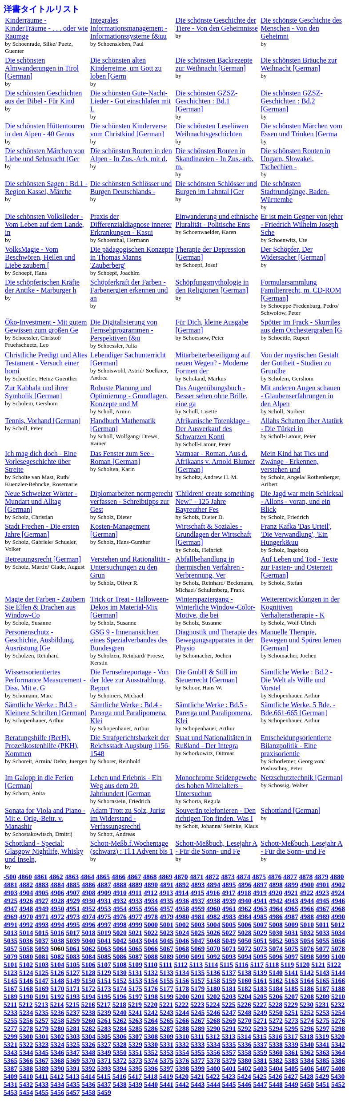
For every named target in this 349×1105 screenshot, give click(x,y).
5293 (260, 1028)
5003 (198, 924)
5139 (260, 972)
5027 (229, 932)
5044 (151, 940)
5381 (260, 1060)
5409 (10, 1076)
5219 (135, 1004)
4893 (198, 884)
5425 (260, 1076)
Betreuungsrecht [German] (43, 559)
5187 (322, 988)
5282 (88, 1028)
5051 (260, 940)
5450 (307, 1084)
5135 (198, 972)
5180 (213, 988)
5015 (41, 932)
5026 (213, 932)
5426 (275, 1076)
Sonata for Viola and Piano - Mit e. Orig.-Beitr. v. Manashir (45, 818)
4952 (88, 908)
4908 (88, 892)
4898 (276, 884)
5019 (104, 932)
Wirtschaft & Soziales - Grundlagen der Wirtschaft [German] (214, 534)
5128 (88, 972)
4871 (197, 876)
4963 (260, 908)
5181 (229, 988)
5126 (57, 972)
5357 (229, 1052)
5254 (338, 1012)
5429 (322, 1076)
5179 (198, 988)
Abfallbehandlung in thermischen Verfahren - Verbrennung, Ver (210, 567)
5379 (229, 1060)
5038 (57, 940)
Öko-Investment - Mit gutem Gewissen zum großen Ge (46, 326)
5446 (244, 1084)
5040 (88, 940)
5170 (57, 988)
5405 (291, 1068)
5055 (322, 940)
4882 (26, 884)
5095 (260, 956)
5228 (275, 1004)
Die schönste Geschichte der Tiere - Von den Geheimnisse (217, 24)
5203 (229, 996)
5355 (198, 1052)
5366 (26, 1060)
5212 (25, 1004)
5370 (88, 1060)
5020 (120, 932)
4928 (57, 900)
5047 (198, 940)
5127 (73, 972)
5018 (88, 932)
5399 (198, 1068)
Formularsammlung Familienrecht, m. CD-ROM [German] (301, 290)
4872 (212, 876)
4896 (244, 884)
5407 (322, 1068)
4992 (26, 924)
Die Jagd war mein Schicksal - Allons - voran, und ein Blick (302, 501)
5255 (10, 1020)
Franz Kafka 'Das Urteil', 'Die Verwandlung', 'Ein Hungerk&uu (296, 534)
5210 (338, 996)
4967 (322, 908)
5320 (338, 1036)
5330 (151, 1044)
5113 (196, 964)
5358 (244, 1052)
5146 (26, 980)
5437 (104, 1084)
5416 (119, 1076)
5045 (166, 940)
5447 (260, 1084)
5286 (151, 1028)
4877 (290, 876)
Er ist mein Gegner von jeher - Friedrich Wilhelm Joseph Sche (302, 224)
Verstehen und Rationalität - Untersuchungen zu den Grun (130, 567)
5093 (229, 956)
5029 (260, 932)
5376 (182, 1060)
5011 (322, 924)
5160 (244, 980)
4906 (57, 892)
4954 (120, 908)
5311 (197, 1036)
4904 (26, 892)
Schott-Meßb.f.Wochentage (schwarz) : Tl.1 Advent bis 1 (131, 847)
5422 (213, 1076)
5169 (41, 988)
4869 (165, 876)
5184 (276, 988)
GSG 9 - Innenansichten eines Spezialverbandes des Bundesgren (129, 640)
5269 (229, 1020)
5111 (165, 964)
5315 (260, 1036)
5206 (276, 996)
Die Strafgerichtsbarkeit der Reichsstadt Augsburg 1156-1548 (130, 745)
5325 (73, 1044)
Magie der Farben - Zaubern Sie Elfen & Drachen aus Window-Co (45, 607)
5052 (276, 940)
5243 (166, 1012)
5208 (307, 996)
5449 (291, 1084)
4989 (322, 916)
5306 (120, 1036)
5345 (41, 1052)
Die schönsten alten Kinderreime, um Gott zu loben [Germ (126, 68)
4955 (135, 908)
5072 (244, 948)
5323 (41, 1044)
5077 (322, 948)
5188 (338, 988)
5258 (57, 1020)
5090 (182, 956)
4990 (338, 916)
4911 (135, 892)
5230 (306, 1004)
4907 (73, 892)
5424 (244, 1076)
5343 (10, 1052)
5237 (73, 1012)
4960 (213, 908)
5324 (57, 1044)
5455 (41, 1092)
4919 (260, 892)
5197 (135, 996)
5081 (41, 956)
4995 (73, 924)
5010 (307, 924)
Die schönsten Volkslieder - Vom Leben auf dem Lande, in (44, 224)
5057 (10, 948)
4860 (25, 876)
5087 (135, 956)
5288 (182, 1028)
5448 (276, 1084)
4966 (307, 908)
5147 (41, 980)
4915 (197, 892)
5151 (104, 980)
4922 (306, 892)
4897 (260, 884)
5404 (276, 1068)
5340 (307, 1044)
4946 (338, 900)
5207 (291, 996)
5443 (198, 1084)
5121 (318, 964)
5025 (198, 932)
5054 (307, 940)
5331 (166, 1044)
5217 (104, 1004)
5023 (166, 932)
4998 (120, 924)
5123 (10, 972)
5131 (135, 972)
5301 (41, 1036)
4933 (135, 900)
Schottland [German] (291, 810)
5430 (338, 1076)
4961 (229, 908)
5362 (307, 1052)
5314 (244, 1036)
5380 (244, 1060)
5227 (260, 1004)
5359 (260, 1052)
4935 (166, 900)
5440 (151, 1084)
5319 (322, 1036)
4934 (151, 900)
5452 (338, 1084)
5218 (119, 1004)
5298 (338, 1028)
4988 (307, 916)
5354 (182, 1052)
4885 (73, 884)
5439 (135, 1084)
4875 (259, 876)
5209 (322, 996)
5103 (41, 964)
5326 (88, 1044)
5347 (73, 1052)
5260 (88, 1020)
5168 (26, 988)
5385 (322, 1060)
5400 (213, 1068)
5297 (322, 1028)
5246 (213, 1012)
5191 (41, 996)
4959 (198, 908)
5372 (120, 1060)
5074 (276, 948)
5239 (104, 1012)
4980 (182, 916)
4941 (260, 900)
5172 (88, 988)
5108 (120, 964)
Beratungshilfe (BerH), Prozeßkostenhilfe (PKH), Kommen (42, 745)
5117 (257, 964)
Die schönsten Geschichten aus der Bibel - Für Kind (43, 97)
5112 (180, 964)
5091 (198, 956)
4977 (135, 916)
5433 (41, 1084)
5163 (291, 980)
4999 (135, 924)
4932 (120, 900)
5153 (135, 980)
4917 (228, 892)
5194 (88, 996)
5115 (226, 964)
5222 (182, 1004)
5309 (166, 1036)
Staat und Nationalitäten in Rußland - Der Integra (214, 741)
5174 (120, 988)
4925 (10, 900)
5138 (244, 972)
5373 (135, 1060)
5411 (41, 1076)
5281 (73, 1028)
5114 (211, 964)
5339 (291, 1044)
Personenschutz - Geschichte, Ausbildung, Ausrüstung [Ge (40, 640)
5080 (26, 956)
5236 (57, 1012)
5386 (338, 1060)
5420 (182, 1076)
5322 (26, 1044)
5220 (150, 1004)
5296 (307, 1028)
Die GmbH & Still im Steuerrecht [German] (206, 676)
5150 (88, 980)
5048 (213, 940)
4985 (260, 916)
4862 (56, 876)
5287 (166, 1028)
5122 (334, 964)
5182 (244, 988)
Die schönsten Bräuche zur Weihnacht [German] (299, 64)
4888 (120, 884)
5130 (120, 972)
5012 (338, 924)
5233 (10, 1012)
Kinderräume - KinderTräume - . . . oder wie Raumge (46, 28)
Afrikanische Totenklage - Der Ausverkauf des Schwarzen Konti (213, 428)
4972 (57, 916)
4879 (321, 876)
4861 (41, 876)
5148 (57, 980)
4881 (10, 884)
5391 (73, 1068)
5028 (244, 932)
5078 (338, 948)
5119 (287, 964)
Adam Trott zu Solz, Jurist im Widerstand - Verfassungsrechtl (127, 818)
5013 (10, 932)
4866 (118, 876)
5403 (260, 1068)
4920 (275, 892)
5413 (73, 1076)
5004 (213, 924)
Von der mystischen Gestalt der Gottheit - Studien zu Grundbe (299, 363)
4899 (291, 884)
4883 (41, 884)
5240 (120, 1012)
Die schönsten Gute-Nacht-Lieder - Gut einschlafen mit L (130, 101)
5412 (57, 1076)
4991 (10, 924)
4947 (10, 908)
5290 (213, 1028)
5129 (104, 972)
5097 (291, 956)
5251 (291, 1012)
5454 (26, 1092)
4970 (26, 916)
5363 (322, 1052)
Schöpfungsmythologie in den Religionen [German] (212, 286)
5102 (26, 964)
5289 (198, 1028)
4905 (41, 892)
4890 (151, 884)
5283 (104, 1028)
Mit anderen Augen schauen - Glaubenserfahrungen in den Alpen (300, 396)
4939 (229, 900)
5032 (307, 932)
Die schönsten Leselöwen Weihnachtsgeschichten (212, 130)
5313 (228, 1036)
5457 (73, 1092)
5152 (120, 980)
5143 (322, 972)
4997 (104, 924)
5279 (41, 1028)
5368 (57, 1060)
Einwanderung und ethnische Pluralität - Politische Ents (217, 220)
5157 (198, 980)
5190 (26, 996)
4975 (104, 916)
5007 (260, 924)
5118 (272, 964)
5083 (73, 956)
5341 (322, 1044)
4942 (276, 900)
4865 (103, 876)
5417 (135, 1076)
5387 (10, 1068)
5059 (41, 948)
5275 (322, 1020)
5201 (198, 996)
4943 (291, 900)
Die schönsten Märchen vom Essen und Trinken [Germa (301, 130)
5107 (104, 964)
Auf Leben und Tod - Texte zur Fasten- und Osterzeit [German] (299, 567)
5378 (213, 1060)
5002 (182, 924)
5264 (151, 1020)
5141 (291, 972)
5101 (10, 964)
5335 (229, 1044)
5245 (198, 1012)
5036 (26, 940)
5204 (244, 996)
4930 (88, 900)
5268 (213, 1020)
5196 (120, 996)
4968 (338, 908)
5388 (26, 1068)
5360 (276, 1052)
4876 (274, 876)
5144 (338, 972)
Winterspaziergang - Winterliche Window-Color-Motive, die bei (216, 607)
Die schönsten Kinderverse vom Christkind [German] (128, 130)
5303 (73, 1036)
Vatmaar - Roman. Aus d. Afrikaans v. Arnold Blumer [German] (215, 461)
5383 (291, 1060)
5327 (104, 1044)
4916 (213, 892)
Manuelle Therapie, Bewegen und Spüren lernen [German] (301, 640)
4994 (57, 924)
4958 (182, 908)
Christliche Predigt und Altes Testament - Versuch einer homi (46, 363)
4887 (104, 884)
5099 (322, 956)
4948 (26, 908)
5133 (166, 972)
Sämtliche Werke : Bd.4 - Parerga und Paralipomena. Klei (128, 713)
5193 (73, 996)
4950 (57, 908)
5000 (151, 924)
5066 (151, 948)
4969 (10, 916)
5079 (10, 956)
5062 (88, 948)
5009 (291, 924)
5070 (213, 948)
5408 (338, 1068)
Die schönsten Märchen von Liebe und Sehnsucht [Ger (44, 154)
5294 (276, 1028)
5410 (26, 1076)
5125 (41, 972)
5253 (322, 1012)
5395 (135, 1068)
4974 (88, 916)
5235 (41, 1012)
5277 (10, 1028)
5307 (135, 1036)
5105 (73, 964)
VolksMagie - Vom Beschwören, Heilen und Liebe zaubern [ (40, 257)
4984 (244, 916)
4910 (120, 892)
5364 (338, 1052)
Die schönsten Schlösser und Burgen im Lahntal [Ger (216, 187)
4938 (213, 900)
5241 (135, 1012)
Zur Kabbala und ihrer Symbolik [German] (36, 392)
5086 (120, 956)
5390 (57, 1068)
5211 (10, 1004)
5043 (135, 940)
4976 (120, 916)
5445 (229, 1084)
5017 (73, 932)
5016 (57, 932)
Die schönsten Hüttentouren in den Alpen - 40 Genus (44, 130)
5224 (213, 1004)
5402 (244, 1068)
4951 (73, 908)
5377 (198, 1060)
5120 (302, 964)
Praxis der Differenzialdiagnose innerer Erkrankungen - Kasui (131, 224)
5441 (166, 1084)
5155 (166, 980)
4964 (276, 908)
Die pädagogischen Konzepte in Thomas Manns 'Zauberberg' (131, 257)
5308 (151, 1036)
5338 (276, 1044)
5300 (26, 1036)
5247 (229, 1012)
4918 (244, 892)
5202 (213, 996)
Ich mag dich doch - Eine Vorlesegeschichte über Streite (40, 461)
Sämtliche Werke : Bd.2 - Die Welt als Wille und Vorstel (297, 680)
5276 (338, 1020)
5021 (135, 932)
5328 (120, 1044)
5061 (73, 948)
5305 (104, 1036)
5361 (291, 1052)
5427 (291, 1076)
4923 (322, 892)
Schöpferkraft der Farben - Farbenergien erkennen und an (129, 290)
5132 (151, 972)
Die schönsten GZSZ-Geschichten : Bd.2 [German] (292, 101)
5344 (26, 1052)
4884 (57, 884)
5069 (198, 948)
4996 (88, 924)
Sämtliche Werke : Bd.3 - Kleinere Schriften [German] (46, 709)
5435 (73, 1084)
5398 (182, 1068)
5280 (57, 1028)
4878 (306, 876)
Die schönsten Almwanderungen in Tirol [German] (42, 68)
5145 (10, 980)
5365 (10, 1060)
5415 (104, 1076)
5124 (26, 972)
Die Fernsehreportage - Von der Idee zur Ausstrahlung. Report (129, 680)
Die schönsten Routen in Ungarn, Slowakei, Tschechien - (295, 158)
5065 (135, 948)
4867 (134, 876)
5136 (213, 972)
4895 (229, 884)
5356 (213, 1052)
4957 (166, 908)
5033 (322, 932)
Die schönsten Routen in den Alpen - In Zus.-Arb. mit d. (131, 154)
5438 (120, 1084)
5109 (135, 964)
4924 (338, 892)
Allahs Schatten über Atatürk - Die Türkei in (302, 424)
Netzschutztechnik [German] (301, 777)
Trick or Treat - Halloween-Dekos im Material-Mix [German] (129, 607)
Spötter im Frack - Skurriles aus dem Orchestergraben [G (301, 326)
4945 (322, 900)
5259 (73, 1020)
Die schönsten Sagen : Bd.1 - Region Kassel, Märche (46, 187)
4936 (182, 900)
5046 (182, 940)
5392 (88, 1068)
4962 (244, 908)
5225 (228, 1004)
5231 (322, 1004)
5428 (306, 1076)
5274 (307, 1020)
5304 (88, 1036)
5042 (120, 940)
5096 (276, 956)
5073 (260, 948)
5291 (229, 1028)
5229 (291, 1004)
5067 (166, 948)
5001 (166, 924)
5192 (57, 996)
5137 (229, 972)
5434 (57, 1084)
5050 (244, 940)
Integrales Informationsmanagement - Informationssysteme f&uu (129, 28)
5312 (213, 1036)
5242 (151, 1012)
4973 (73, 916)
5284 (120, 1028)
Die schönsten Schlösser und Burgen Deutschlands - (131, 187)
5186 (307, 988)
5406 (307, 1068)
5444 (213, 1084)
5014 (26, 932)
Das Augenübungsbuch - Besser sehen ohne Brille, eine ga (212, 396)
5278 (26, 1028)
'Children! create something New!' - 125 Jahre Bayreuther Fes (215, 501)
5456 (57, 1092)
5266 (182, 1020)
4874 (243, 876)
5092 (213, 956)
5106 (88, 964)
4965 (291, 908)
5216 (88, 1004)
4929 (73, 900)
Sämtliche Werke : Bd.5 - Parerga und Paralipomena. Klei (214, 713)
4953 (104, 908)
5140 (276, 972)
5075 (291, 948)
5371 (104, 1060)
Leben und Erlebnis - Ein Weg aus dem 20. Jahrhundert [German (126, 785)
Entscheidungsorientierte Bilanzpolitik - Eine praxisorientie (296, 745)
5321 (10, 1044)
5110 (150, 964)
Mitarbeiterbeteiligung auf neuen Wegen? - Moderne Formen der (213, 363)
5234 (26, 1012)
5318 (306, 1036)
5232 (338, 1004)
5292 (244, 1028)
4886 (88, 884)
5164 (307, 980)
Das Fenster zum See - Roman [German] (122, 457)
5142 (307, 972)
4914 (182, 892)
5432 (26, 1084)
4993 (41, 924)
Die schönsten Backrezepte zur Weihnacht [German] (214, 64)
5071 (229, 948)
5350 (120, 1052)
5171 (73, 988)
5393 (104, 1068)
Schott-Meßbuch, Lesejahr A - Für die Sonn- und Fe (216, 847)
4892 (182, 884)
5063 (104, 948)
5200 (182, 996)
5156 (182, 980)
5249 (260, 1012)
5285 (135, 1028)
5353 (166, 1052)
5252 (307, 1012)
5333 (198, 1044)
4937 (198, 900)
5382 (276, 1060)
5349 (104, 1052)
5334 (213, 1044)
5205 (260, 996)
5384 (307, 1060)
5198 (151, 996)
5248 (244, 1012)
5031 (291, 932)
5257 (41, 1020)
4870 (181, 876)
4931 (104, 900)
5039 (73, 940)
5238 (88, 1012)
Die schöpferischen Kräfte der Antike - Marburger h (42, 286)
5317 (291, 1036)
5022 (151, 932)
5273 (291, 1020)
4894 (213, 884)
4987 (291, 916)
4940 (244, 900)
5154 (151, 980)
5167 (10, 988)
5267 (198, 1020)
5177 (166, 988)
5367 (41, 1060)
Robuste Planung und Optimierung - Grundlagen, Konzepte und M (129, 396)
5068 (182, 948)
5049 (229, 940)
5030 (276, 932)
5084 (88, 956)
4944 (307, 900)
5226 (244, 1004)
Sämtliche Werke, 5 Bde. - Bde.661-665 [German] (298, 709)
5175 (135, 988)
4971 (41, 916)
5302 (57, 1036)
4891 (166, 884)
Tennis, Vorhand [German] (42, 420)
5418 (150, 1076)
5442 (182, 1084)
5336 (244, 1044)
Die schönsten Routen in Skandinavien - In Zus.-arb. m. (215, 158)
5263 (135, 1020)
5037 (41, 940)
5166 (338, 980)
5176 (151, 988)
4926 (26, 900)
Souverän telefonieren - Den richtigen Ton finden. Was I (216, 814)
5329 (135, 1044)
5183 (260, 988)
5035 (10, 940)
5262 (120, 1020)
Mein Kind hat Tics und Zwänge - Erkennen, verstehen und (294, 461)
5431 (10, 1084)
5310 (182, 1036)
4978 (151, 916)
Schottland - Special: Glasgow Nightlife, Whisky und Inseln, (44, 851)
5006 (244, 924)
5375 (166, 1060)
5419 (166, 1076)
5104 (57, 964)
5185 (291, 988)
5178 (182, 988)
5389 (41, 1068)
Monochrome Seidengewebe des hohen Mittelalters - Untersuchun (216, 785)
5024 (182, 932)
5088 (151, 956)
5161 (260, 980)
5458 (88, 1092)
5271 (260, 1020)
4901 (322, 884)
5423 (228, 1076)
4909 (104, 892)
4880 (337, 876)
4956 (151, 908)
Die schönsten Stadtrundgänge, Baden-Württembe (295, 191)
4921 (291, 892)
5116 (241, 964)
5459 (104, 1092)
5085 (104, 956)
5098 (307, 956)
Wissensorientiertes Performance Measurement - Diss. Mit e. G (45, 680)
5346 (57, 1052)
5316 (275, 1036)
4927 (41, 900)
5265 (166, 1020)
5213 (41, 1004)
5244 (182, 1012)
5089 (166, 956)
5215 (73, 1004)
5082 (57, 956)
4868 (149, 876)
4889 (135, 884)
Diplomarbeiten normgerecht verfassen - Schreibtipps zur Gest (131, 501)
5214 (57, 1004)
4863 (72, 876)
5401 (229, 1068)
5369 (73, 1060)
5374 (151, 1060)
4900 (307, 884)
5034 (338, 932)
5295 (291, 1028)
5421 (197, 1076)
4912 (150, 892)
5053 (291, 940)
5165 (322, 980)
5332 (182, 1044)
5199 (166, 996)
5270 (244, 1020)
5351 (135, 1052)
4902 (338, 884)
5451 (322, 1084)
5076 (307, 948)
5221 (166, 1004)
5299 (10, 1036)
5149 (73, 980)
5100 (338, 956)
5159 (229, 980)
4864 (87, 876)
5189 (10, 996)
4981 (198, 916)
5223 (197, 1004)
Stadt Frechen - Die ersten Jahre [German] (42, 530)
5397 (166, 1068)
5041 (104, 940)
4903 (10, 892)
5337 (260, 1044)
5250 (276, 1012)
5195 (104, 996)
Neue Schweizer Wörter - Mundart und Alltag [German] (41, 501)
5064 (120, 948)
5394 (120, 1068)
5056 (338, 940)
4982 (213, 916)
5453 (10, 1092)
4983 (229, 916)
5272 (276, 1020)
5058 (26, 948)
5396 (151, 1068)
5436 (88, 1084)
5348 (88, 1052)
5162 (276, 980)
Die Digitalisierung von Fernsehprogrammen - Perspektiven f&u (123, 330)
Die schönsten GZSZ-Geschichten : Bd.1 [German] (207, 101)
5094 (244, 956)
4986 (276, 916)
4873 (228, 876)
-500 (10, 876)
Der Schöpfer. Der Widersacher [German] (293, 253)
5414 (88, 1076)
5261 (104, 1020)
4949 (41, 908)
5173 (104, 988)
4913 (166, 892)
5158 (213, 980)
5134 (182, 972)
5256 (26, 1020)
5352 (151, 1052)
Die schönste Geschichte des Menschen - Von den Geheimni (301, 28)
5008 (276, 924)
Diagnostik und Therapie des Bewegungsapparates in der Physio (216, 640)
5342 (338, 1044)
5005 (229, 924)
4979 (166, 916)
